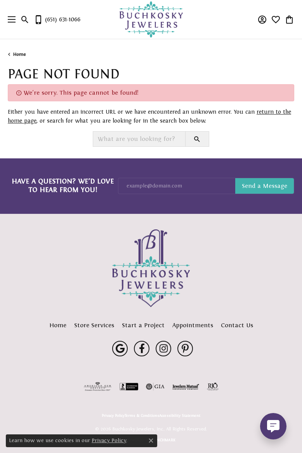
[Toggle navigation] (9, 19)
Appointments (192, 325)
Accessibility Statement (179, 416)
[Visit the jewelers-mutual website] (185, 386)
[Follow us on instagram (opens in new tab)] (163, 348)
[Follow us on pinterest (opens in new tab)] (185, 348)
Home (19, 54)
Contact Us (237, 325)
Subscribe (264, 186)
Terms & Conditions (142, 416)
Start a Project (143, 325)
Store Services (94, 325)
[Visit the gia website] (155, 386)
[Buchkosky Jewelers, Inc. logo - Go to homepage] (151, 20)
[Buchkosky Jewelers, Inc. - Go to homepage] (151, 268)
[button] (25, 19)
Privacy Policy (113, 416)
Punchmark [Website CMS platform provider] (163, 440)
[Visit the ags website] (97, 386)
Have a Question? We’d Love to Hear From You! (63, 185)
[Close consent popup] (151, 440)
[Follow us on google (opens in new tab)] (120, 348)
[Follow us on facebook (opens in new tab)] (141, 348)
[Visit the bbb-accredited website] (129, 386)
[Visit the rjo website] (213, 386)
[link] (57, 19)
